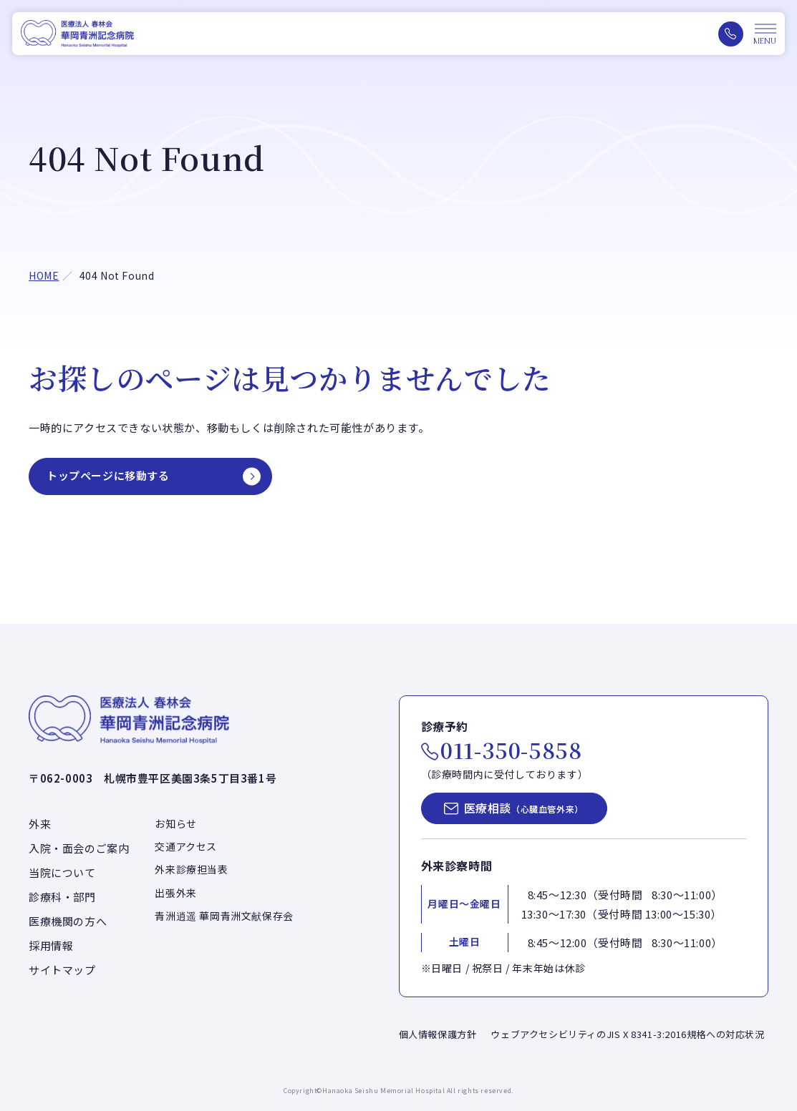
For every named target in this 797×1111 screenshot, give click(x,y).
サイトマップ (62, 969)
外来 (40, 823)
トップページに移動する (108, 475)
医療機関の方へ (68, 921)
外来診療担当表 (191, 869)
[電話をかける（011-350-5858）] (730, 34)
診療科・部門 (62, 896)
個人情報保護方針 (438, 1034)
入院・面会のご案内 (79, 848)
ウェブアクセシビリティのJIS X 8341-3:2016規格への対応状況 (627, 1034)
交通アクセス (186, 846)
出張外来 (175, 893)
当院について (62, 872)
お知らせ (175, 823)
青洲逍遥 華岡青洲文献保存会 (224, 916)
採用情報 (51, 945)
